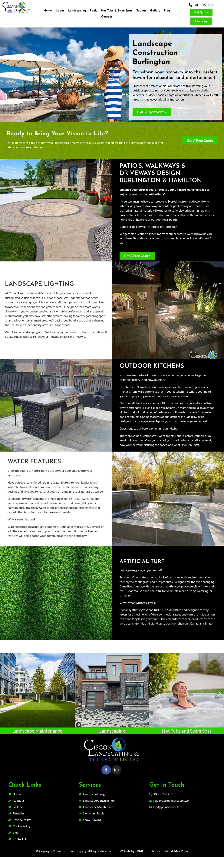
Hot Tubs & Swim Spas (116, 10)
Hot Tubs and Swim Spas (187, 731)
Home (48, 10)
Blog (167, 10)
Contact (106, 16)
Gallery (155, 10)
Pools (93, 10)
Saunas (141, 10)
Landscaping (77, 10)
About (60, 10)
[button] (4, 693)
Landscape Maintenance (37, 731)
